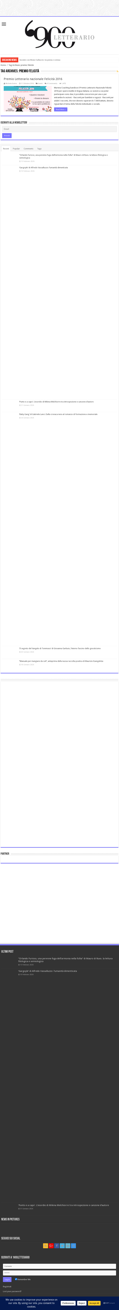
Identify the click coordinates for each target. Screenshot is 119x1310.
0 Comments (52, 83)
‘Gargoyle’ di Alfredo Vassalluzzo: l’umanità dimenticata (43, 167)
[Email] (59, 129)
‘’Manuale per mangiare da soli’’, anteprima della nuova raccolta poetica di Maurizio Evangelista (61, 661)
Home (3, 65)
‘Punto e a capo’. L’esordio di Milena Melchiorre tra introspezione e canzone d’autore (56, 402)
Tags (39, 148)
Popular (16, 148)
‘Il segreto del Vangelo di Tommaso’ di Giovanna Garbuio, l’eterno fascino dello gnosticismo (60, 648)
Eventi (40, 83)
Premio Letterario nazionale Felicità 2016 (33, 79)
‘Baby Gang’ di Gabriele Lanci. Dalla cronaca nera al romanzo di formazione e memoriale (58, 414)
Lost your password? (12, 1291)
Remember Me (23, 1279)
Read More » (61, 109)
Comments (28, 148)
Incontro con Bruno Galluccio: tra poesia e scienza (40, 60)
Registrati (7, 1286)
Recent (6, 148)
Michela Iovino (11, 83)
